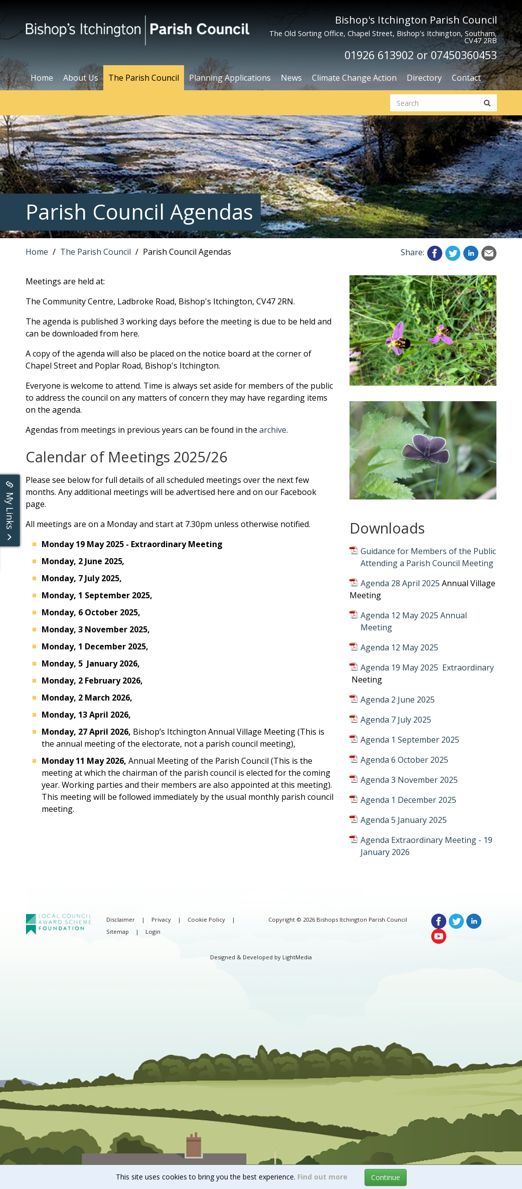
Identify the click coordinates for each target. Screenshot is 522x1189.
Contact (466, 77)
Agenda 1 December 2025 (408, 799)
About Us (80, 77)
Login (152, 931)
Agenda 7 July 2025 (396, 719)
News (291, 77)
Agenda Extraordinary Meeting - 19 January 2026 (426, 846)
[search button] (487, 102)
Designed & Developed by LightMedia (261, 957)
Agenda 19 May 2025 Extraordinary (427, 667)
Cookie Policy (206, 919)
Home (42, 77)
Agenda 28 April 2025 (400, 583)
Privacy (161, 919)
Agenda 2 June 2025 (398, 699)
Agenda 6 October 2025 (404, 759)
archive (272, 429)
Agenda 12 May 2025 (399, 647)
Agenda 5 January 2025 (404, 819)
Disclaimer (120, 919)
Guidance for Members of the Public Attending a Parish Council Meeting (428, 557)
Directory (424, 77)
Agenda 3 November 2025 (409, 779)
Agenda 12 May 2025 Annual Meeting (414, 621)
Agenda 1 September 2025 (410, 739)
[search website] (434, 102)
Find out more (322, 1176)
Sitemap (117, 931)
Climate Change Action (354, 77)
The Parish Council (143, 77)
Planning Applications (230, 77)
